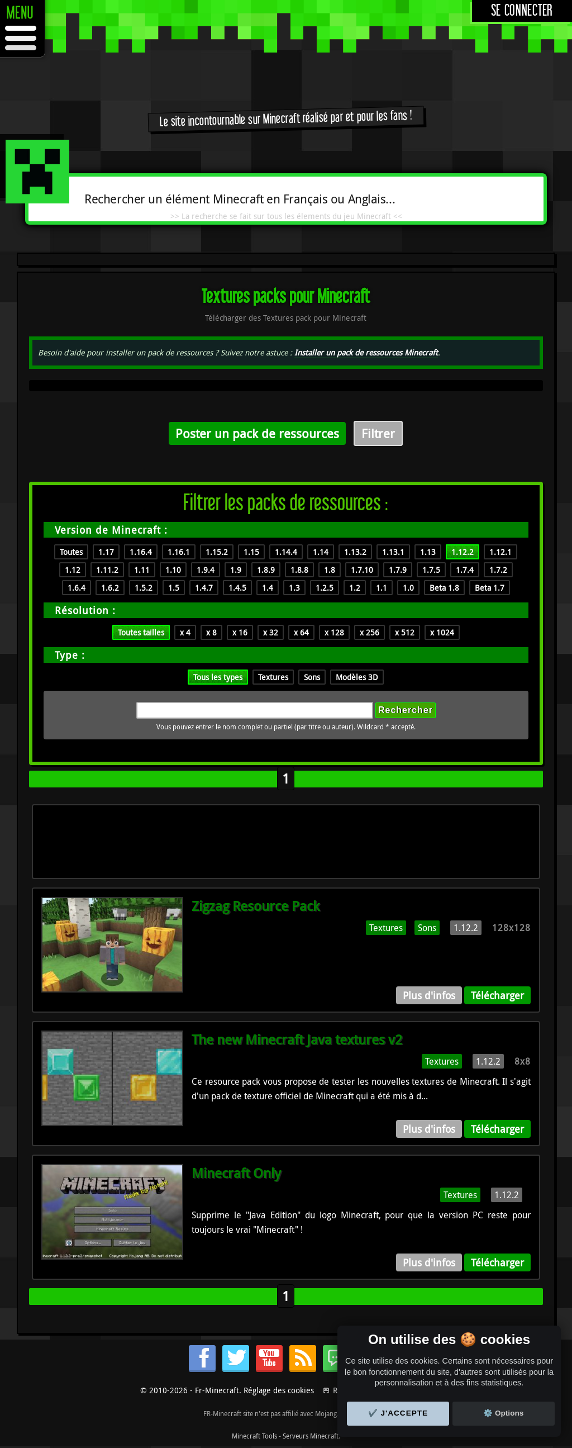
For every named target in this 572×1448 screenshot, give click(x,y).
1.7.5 (431, 569)
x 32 (270, 632)
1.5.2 (143, 587)
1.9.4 (205, 569)
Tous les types (217, 677)
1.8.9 (266, 569)
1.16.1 (179, 552)
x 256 (369, 632)
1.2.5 (324, 587)
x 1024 (442, 632)
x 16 (239, 632)
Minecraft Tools (254, 1435)
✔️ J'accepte (398, 1413)
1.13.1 (393, 552)
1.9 (235, 569)
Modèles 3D (357, 677)
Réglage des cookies (279, 1390)
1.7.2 (498, 569)
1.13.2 (355, 552)
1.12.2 (462, 552)
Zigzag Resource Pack (256, 906)
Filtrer (378, 433)
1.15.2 (217, 552)
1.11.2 (107, 569)
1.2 (354, 587)
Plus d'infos (429, 995)
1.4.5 (237, 587)
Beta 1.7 (489, 587)
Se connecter (522, 11)
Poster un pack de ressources (257, 433)
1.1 (381, 587)
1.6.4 (76, 587)
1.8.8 (299, 569)
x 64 (301, 632)
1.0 (408, 587)
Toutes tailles (141, 632)
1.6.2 (110, 587)
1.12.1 (500, 552)
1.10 (173, 569)
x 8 (211, 632)
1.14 (320, 552)
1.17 (106, 552)
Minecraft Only (236, 1173)
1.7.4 (465, 569)
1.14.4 (286, 552)
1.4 (267, 587)
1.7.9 (398, 569)
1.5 (173, 587)
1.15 (251, 552)
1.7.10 (362, 569)
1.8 (329, 569)
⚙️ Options (503, 1413)
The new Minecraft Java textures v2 (297, 1039)
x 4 (185, 632)
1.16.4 (141, 552)
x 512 (404, 632)
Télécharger (497, 995)
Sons (312, 677)
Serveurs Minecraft (311, 1435)
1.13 (428, 552)
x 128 (334, 632)
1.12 (72, 569)
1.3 (294, 587)
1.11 (142, 569)
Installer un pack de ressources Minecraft (366, 352)
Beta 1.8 (444, 587)
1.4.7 (204, 587)
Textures (273, 677)
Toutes (71, 552)
